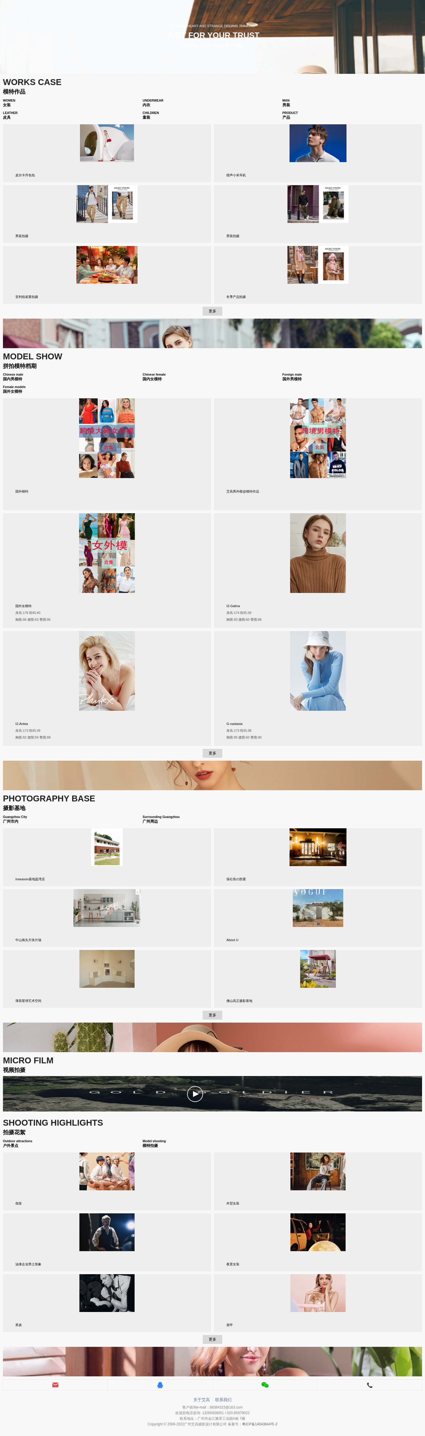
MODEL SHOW (32, 356)
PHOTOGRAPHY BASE (49, 798)
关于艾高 (201, 1399)
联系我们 (223, 1399)
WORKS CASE (32, 82)
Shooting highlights (53, 1122)
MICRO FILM (28, 1060)
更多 (212, 311)
